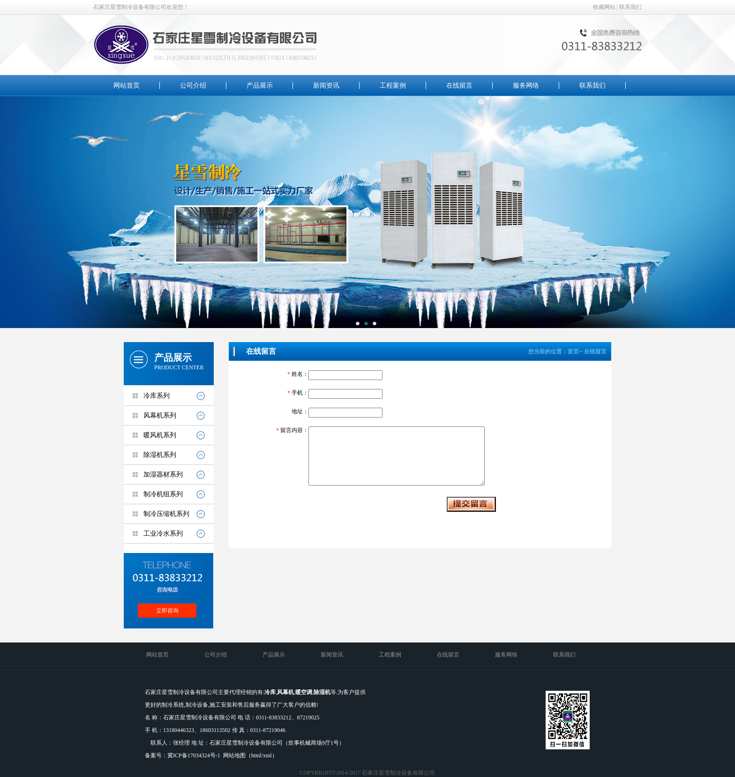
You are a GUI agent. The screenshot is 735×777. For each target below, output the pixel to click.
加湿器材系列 (163, 474)
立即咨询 (167, 610)
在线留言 (459, 85)
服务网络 (526, 85)
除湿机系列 (159, 454)
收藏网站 (604, 7)
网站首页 (126, 85)
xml (267, 755)
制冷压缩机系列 (166, 513)
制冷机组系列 (163, 494)
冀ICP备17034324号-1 (193, 755)
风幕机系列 (159, 415)
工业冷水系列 (163, 533)
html (256, 755)
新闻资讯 (326, 85)
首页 (573, 351)
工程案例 (393, 85)
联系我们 (630, 7)
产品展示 (260, 85)
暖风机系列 (159, 435)
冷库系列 (156, 395)
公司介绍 (193, 85)
